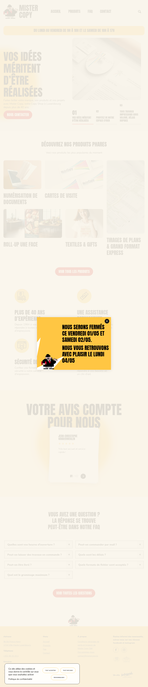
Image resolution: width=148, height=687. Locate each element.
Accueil (56, 11)
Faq (90, 11)
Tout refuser (68, 670)
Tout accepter (50, 670)
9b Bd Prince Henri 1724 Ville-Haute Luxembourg (17, 643)
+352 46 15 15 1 (10, 655)
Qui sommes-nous (86, 652)
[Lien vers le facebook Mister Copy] (116, 650)
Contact (105, 11)
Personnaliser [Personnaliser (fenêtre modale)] (59, 677)
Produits (74, 11)
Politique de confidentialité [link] (20, 679)
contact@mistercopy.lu (88, 655)
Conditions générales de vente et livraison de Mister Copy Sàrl (88, 644)
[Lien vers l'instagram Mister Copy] (124, 650)
